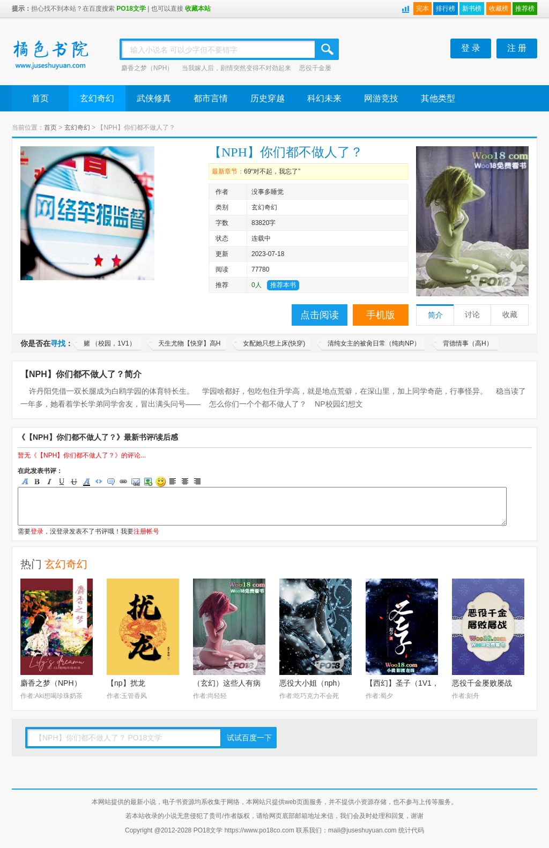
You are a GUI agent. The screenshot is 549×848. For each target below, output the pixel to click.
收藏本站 (198, 8)
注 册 (516, 47)
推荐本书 (283, 285)
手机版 (380, 315)
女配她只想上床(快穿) (274, 343)
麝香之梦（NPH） (147, 68)
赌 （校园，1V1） (110, 343)
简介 (435, 315)
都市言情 (211, 98)
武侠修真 (154, 98)
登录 (37, 531)
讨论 (472, 315)
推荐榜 (525, 8)
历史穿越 (267, 98)
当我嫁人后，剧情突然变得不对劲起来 (236, 68)
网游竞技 (381, 98)
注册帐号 (146, 531)
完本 (422, 8)
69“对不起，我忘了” (272, 171)
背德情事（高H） (468, 343)
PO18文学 (131, 8)
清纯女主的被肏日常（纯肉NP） (374, 343)
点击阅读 (319, 315)
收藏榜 (498, 8)
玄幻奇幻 (97, 98)
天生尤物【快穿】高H (189, 343)
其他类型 (438, 98)
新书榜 (471, 8)
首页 (40, 98)
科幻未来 (324, 98)
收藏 (509, 315)
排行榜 (445, 8)
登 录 (470, 47)
